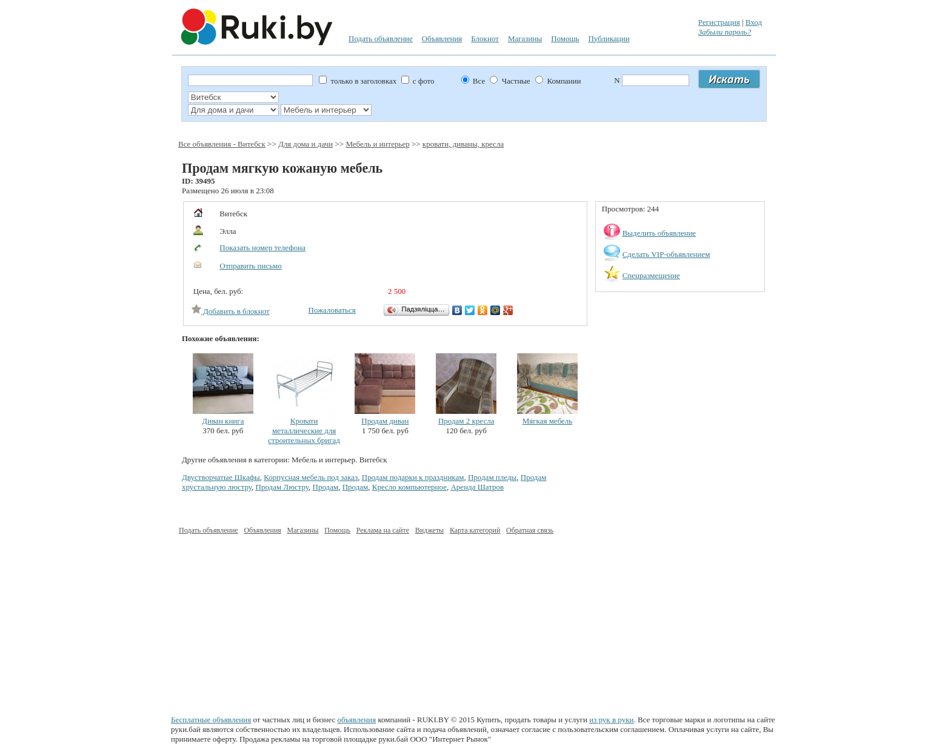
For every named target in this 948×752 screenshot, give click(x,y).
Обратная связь (529, 530)
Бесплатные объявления (211, 719)
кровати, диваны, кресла (463, 143)
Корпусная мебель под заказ (311, 477)
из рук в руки (611, 719)
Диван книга (223, 420)
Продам (326, 486)
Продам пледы (492, 477)
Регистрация (719, 22)
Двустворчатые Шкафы (221, 477)
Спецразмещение (651, 275)
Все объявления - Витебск (221, 143)
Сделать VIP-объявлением (666, 254)
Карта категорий (475, 530)
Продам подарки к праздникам (413, 477)
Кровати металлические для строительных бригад (304, 430)
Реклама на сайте (382, 530)
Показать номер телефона (262, 247)
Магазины (525, 38)
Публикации (608, 38)
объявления (357, 719)
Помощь (565, 38)
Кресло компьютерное (409, 486)
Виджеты (429, 530)
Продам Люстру (282, 486)
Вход (754, 22)
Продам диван (385, 420)
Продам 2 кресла (466, 420)
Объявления (442, 38)
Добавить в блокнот (231, 311)
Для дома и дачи (305, 143)
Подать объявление (381, 38)
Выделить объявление (659, 233)
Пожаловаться (332, 309)
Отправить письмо (250, 265)
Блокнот (485, 38)
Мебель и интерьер (377, 143)
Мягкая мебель (547, 420)
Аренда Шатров (477, 486)
